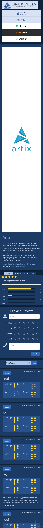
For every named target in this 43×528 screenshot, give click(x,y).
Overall (9, 273)
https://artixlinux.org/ (18, 266)
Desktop (18, 273)
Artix (6, 237)
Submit (35, 353)
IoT (33, 273)
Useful (7, 373)
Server (26, 273)
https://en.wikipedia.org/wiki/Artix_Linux (22, 264)
